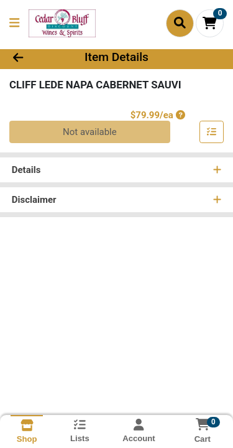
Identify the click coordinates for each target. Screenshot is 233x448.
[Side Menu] (14, 23)
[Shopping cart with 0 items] (210, 23)
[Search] (180, 23)
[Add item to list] (211, 132)
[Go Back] (36, 57)
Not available (90, 132)
